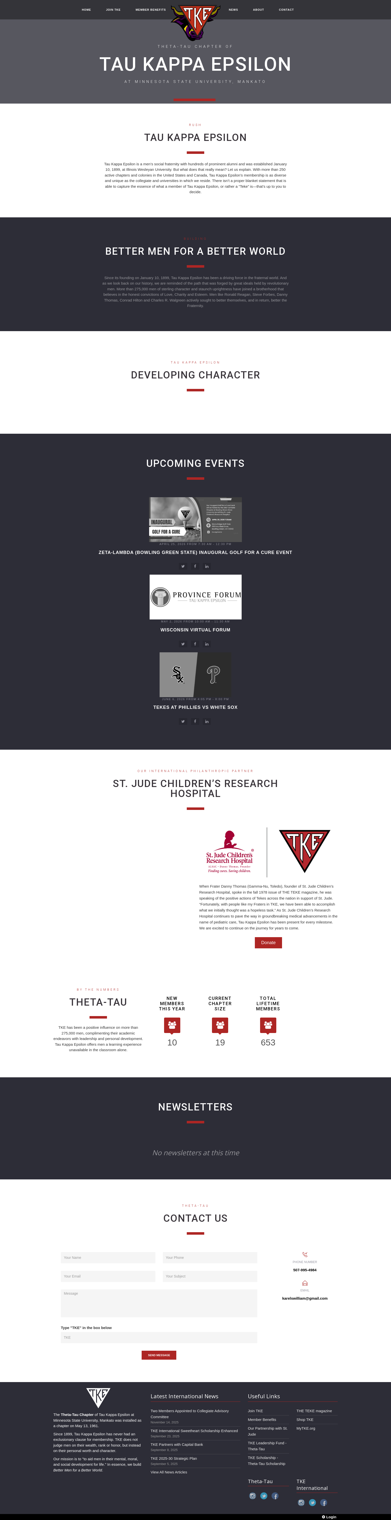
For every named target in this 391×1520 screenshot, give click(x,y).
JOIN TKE (113, 10)
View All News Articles (169, 1472)
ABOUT (258, 10)
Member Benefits (262, 1419)
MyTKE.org (305, 1428)
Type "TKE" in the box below (86, 1328)
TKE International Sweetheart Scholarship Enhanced (194, 1431)
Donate (268, 942)
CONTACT (286, 10)
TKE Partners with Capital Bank (177, 1444)
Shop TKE (304, 1419)
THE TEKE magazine (314, 1411)
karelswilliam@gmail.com (305, 1298)
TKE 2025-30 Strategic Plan (174, 1458)
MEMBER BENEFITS (151, 10)
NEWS (233, 10)
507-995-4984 (304, 1270)
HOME (86, 10)
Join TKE (255, 1411)
